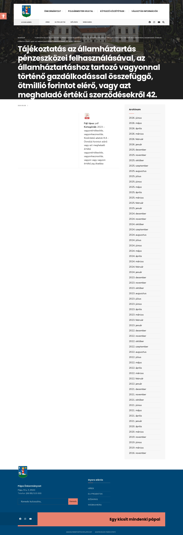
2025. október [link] (136, 160)
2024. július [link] (135, 240)
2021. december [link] (137, 389)
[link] (3, 16)
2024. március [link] (136, 261)
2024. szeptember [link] (138, 229)
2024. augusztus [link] (137, 234)
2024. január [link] (135, 272)
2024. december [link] (137, 213)
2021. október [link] (136, 399)
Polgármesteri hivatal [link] (80, 11)
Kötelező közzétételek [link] (112, 11)
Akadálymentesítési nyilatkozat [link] (79, 532)
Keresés (73, 501)
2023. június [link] (135, 303)
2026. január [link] (135, 144)
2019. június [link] (135, 442)
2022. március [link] (136, 373)
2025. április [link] (135, 192)
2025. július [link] (135, 176)
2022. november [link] (137, 335)
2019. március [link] (136, 447)
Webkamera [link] (87, 22)
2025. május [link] (135, 187)
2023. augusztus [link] (137, 293)
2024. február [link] (136, 266)
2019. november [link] (137, 437)
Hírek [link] (47, 22)
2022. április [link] (135, 367)
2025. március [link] (136, 197)
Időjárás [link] (74, 22)
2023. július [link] (135, 298)
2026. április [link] (135, 128)
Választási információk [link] (145, 11)
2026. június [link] (135, 117)
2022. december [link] (137, 330)
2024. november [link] (137, 218)
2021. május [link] (135, 410)
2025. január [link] (135, 208)
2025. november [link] (137, 155)
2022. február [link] (136, 378)
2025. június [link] (135, 181)
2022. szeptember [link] (138, 346)
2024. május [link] (135, 250)
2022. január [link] (135, 383)
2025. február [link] (136, 202)
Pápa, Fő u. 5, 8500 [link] (26, 490)
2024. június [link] (135, 245)
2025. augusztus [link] (137, 171)
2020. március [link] (136, 431)
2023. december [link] (137, 277)
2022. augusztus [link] (137, 351)
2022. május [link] (135, 362)
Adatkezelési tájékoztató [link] (105, 532)
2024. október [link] (136, 224)
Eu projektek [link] (60, 22)
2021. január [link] (135, 421)
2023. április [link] (135, 309)
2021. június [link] (135, 405)
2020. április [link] (135, 426)
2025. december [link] (137, 149)
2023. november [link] (137, 282)
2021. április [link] (135, 415)
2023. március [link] (136, 314)
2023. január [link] (135, 325)
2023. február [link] (136, 320)
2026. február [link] (136, 139)
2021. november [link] (137, 394)
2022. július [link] (135, 357)
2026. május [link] (135, 123)
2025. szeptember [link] (138, 165)
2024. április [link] (135, 256)
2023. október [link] (136, 288)
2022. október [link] (136, 341)
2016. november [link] (137, 453)
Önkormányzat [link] (52, 11)
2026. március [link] (136, 133)
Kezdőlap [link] (21, 38)
